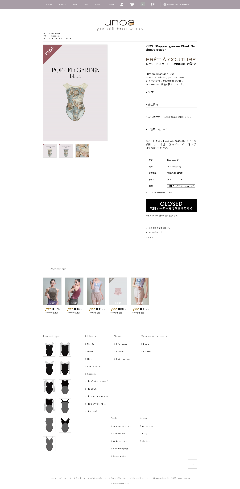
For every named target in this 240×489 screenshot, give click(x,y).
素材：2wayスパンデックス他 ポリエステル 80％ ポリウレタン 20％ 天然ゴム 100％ (171, 104)
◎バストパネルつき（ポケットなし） (171, 92)
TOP (45, 33)
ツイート (149, 237)
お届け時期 (170, 116)
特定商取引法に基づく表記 (164, 478)
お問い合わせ (79, 478)
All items (62, 4)
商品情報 (153, 104)
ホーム (53, 478)
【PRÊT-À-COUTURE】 (62, 38)
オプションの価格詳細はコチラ (159, 192)
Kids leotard (56, 33)
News (85, 4)
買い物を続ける (155, 232)
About (97, 4)
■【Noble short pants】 (104, 309)
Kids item (55, 36)
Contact (110, 4)
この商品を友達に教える (159, 228)
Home (49, 4)
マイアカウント (65, 478)
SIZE (151, 92)
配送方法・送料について (140, 478)
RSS (180, 478)
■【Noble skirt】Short (147, 309)
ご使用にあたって (157, 129)
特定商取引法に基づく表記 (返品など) (162, 215)
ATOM (187, 478)
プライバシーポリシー (97, 478)
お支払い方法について (118, 478)
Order (74, 4)
